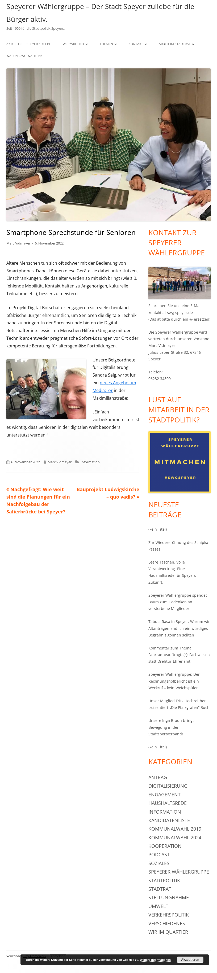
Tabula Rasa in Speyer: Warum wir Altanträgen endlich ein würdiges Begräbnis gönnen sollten (179, 628)
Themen (106, 44)
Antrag (157, 777)
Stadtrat (159, 889)
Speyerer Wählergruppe (178, 872)
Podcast (159, 854)
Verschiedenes (166, 923)
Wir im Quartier (168, 932)
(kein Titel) (157, 529)
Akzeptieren (190, 960)
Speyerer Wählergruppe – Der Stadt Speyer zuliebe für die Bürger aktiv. (100, 13)
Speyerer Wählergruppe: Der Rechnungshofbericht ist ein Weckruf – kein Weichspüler (174, 681)
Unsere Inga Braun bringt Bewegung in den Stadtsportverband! (171, 727)
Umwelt (158, 906)
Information (90, 462)
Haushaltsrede (167, 803)
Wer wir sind (73, 44)
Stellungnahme (168, 897)
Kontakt (136, 44)
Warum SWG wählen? (24, 56)
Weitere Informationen (155, 959)
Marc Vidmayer (18, 243)
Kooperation (165, 846)
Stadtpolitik (164, 880)
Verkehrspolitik (168, 914)
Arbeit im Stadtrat (175, 44)
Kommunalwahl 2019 (174, 829)
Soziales (158, 863)
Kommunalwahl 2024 (174, 837)
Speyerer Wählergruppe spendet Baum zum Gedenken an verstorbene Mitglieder (177, 602)
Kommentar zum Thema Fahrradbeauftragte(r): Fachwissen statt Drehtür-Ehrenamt (179, 654)
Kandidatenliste (169, 820)
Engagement (164, 794)
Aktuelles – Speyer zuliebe (28, 44)
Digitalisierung (167, 786)
